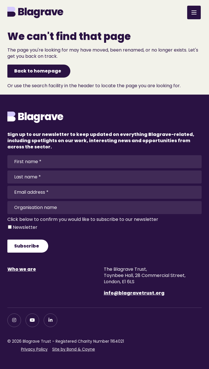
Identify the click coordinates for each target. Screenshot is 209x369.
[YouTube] (32, 320)
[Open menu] (194, 12)
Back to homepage (37, 71)
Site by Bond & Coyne (73, 349)
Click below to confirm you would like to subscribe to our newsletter (82, 219)
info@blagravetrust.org (134, 293)
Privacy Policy (34, 349)
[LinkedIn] (50, 320)
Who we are (21, 269)
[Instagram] (14, 320)
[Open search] (177, 11)
